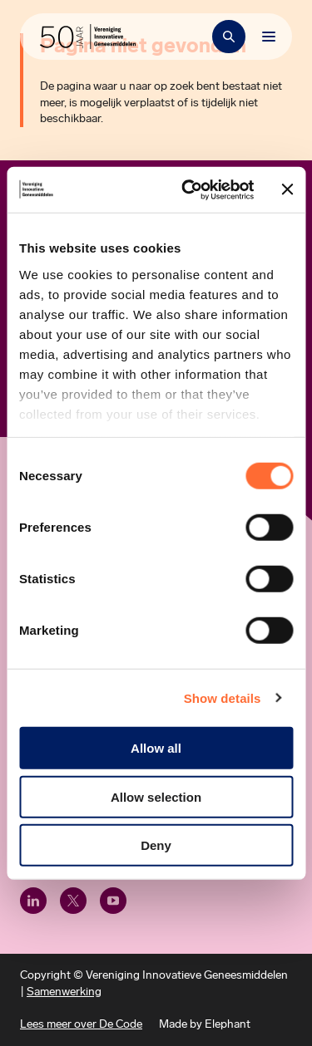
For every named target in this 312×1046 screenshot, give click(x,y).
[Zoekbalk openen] (228, 36)
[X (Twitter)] (73, 900)
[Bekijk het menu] (268, 36)
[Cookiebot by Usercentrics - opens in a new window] (189, 189)
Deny (156, 845)
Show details (222, 697)
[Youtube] (113, 900)
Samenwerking (64, 992)
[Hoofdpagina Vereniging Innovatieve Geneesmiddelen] (88, 36)
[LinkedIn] (33, 900)
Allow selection (156, 796)
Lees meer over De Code (81, 1024)
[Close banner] (287, 189)
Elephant (227, 1024)
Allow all (156, 748)
